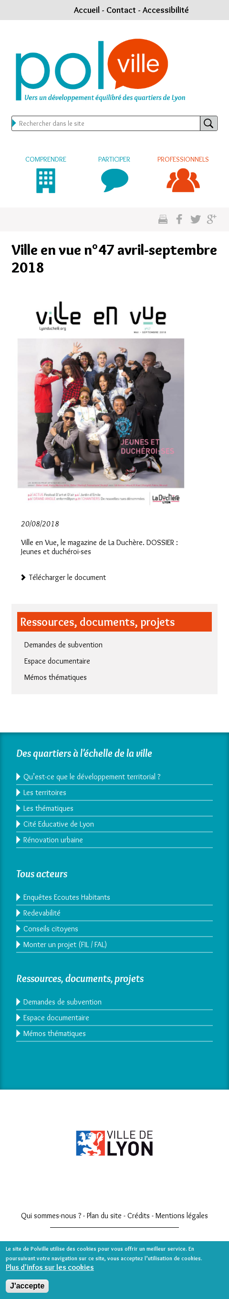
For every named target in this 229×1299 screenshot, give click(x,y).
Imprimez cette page (163, 220)
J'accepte (27, 1291)
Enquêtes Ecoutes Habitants (66, 897)
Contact (121, 10)
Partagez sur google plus (212, 220)
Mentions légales (182, 1215)
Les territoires (44, 792)
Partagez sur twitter (195, 220)
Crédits (138, 1215)
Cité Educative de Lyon (58, 824)
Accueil (87, 10)
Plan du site (104, 1215)
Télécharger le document (67, 576)
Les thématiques (48, 808)
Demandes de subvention (63, 644)
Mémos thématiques (55, 677)
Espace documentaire (57, 661)
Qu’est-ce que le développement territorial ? (91, 776)
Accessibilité (166, 10)
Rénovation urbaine (53, 839)
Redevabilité (42, 912)
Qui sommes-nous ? (51, 1215)
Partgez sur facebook (179, 220)
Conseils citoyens (50, 928)
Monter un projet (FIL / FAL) (65, 944)
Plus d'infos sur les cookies (50, 1272)
